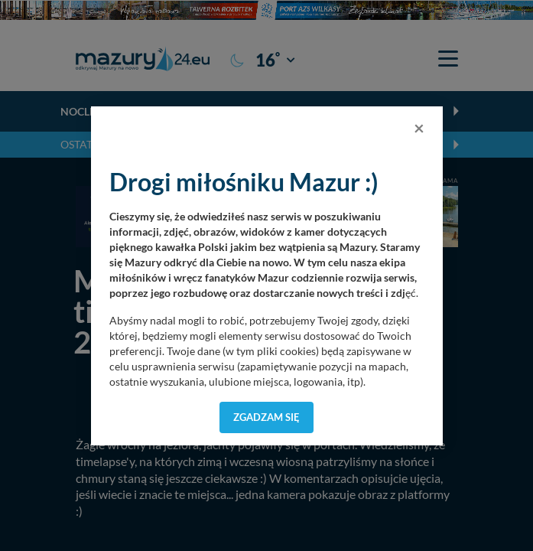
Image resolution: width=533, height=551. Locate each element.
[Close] (419, 127)
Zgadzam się (266, 417)
